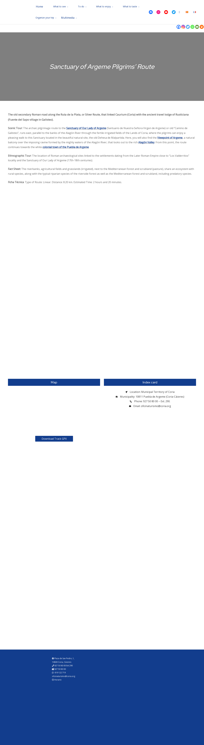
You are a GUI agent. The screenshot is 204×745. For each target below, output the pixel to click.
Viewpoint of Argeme (169, 137)
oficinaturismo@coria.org (63, 676)
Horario (57, 679)
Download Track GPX (54, 438)
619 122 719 (59, 672)
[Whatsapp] (192, 27)
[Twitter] (188, 27)
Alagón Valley (146, 142)
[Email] (197, 27)
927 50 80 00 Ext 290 (62, 665)
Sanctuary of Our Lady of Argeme (86, 128)
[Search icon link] (179, 12)
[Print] (202, 27)
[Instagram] (183, 27)
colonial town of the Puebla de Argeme (66, 147)
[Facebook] (179, 27)
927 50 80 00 (59, 669)
